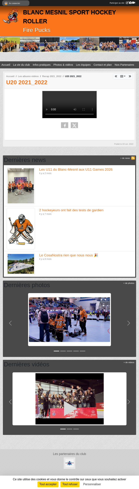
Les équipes (83, 64)
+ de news (125, 158)
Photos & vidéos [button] (63, 64)
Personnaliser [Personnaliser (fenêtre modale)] (92, 484)
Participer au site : (122, 3)
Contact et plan (103, 64)
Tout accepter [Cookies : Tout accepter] (48, 484)
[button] (10, 323)
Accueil (5, 64)
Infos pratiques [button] (41, 64)
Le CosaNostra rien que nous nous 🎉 (68, 255)
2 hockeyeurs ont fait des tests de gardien (71, 210)
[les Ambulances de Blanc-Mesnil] (69, 462)
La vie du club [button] (21, 64)
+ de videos (129, 362)
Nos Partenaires (124, 64)
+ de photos (128, 283)
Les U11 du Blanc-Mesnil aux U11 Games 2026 (76, 169)
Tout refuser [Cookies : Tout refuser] (69, 484)
